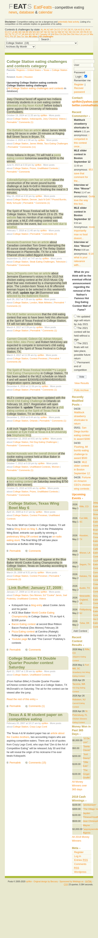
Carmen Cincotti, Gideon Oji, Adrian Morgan (34, 338)
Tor (22, 36)
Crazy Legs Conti (38, 726)
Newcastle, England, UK (85, 599)
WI (33, 34)
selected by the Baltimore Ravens (28, 296)
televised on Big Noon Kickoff (25, 105)
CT (62, 30)
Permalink (12, 122)
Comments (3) (14, 579)
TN (9, 34)
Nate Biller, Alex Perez (21, 342)
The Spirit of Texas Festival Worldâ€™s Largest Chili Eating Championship (36, 371)
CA (55, 30)
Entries (81, 860)
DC (65, 30)
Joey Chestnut (50, 119)
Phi (11, 36)
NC (66, 32)
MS (34, 32)
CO (58, 30)
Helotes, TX (85, 576)
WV (30, 34)
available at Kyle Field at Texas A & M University (37, 432)
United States (34, 70)
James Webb (36, 143)
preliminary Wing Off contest (22, 536)
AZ (48, 30)
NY (63, 32)
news (13, 12)
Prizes (33, 168)
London (33, 302)
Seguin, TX (85, 564)
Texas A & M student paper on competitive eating (35, 717)
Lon (84, 34)
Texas (46, 70)
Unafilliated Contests (47, 168)
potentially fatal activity (68, 22)
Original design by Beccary (46, 881)
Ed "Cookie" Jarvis (52, 595)
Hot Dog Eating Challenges (43, 442)
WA (26, 34)
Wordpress (80, 872)
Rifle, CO (84, 506)
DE (69, 30)
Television (61, 261)
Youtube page (19, 639)
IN (86, 30)
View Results (81, 383)
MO (38, 32)
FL (72, 30)
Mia (91, 34)
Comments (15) (37, 762)
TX (13, 34)
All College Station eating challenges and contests (35, 88)
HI (79, 30)
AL (42, 30)
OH (74, 32)
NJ (56, 32)
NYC (7, 36)
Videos (62, 119)
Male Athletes (45, 302)
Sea (19, 36)
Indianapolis (36, 119)
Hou (77, 34)
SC (90, 32)
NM (59, 32)
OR (81, 32)
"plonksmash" (90, 805)
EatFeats (43, 7)
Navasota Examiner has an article (28, 242)
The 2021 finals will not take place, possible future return (82, 351)
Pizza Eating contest (23, 631)
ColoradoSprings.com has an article (29, 179)
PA (84, 32)
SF (15, 36)
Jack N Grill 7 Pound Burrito (52, 199)
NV (49, 32)
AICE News (14, 569)
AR (51, 30)
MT (42, 32)
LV (88, 34)
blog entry (36, 605)
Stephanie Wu (21, 435)
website (11, 217)
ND (70, 32)
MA (23, 32)
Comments (24, 171)
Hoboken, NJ (78, 699)
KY (9, 32)
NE (45, 32)
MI (27, 32)
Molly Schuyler (14, 203)
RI (88, 32)
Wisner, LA (84, 553)
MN (30, 32)
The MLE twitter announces (24, 314)
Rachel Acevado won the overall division (32, 453)
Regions (20, 70)
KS (6, 32)
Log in (77, 856)
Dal (64, 34)
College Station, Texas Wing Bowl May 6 (34, 505)
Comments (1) (26, 122)
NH (52, 32)
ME (16, 32)
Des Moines (36, 595)
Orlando (34, 420)
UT (16, 34)
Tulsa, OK (84, 623)
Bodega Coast (16, 478)
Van (26, 36)
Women (56, 467)
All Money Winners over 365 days (79, 785)
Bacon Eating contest (24, 624)
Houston (28, 77)
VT (19, 34)
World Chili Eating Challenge (25, 401)
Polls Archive (81, 390)
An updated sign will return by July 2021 (82, 320)
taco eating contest (21, 481)
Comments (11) (28, 147)
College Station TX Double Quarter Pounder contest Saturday (32, 662)
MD (20, 32)
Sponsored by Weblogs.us (71, 881)
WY (37, 34)
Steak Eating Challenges (42, 261)
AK (45, 30)
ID (81, 30)
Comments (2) (50, 234)
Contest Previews (38, 358)
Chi (61, 34)
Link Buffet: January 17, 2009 (35, 588)
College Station (59, 70)
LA (13, 32)
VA (23, 34)
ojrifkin (43, 115)
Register (78, 84)
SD (6, 34)
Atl (53, 34)
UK (49, 34)
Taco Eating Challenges (56, 143)
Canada (43, 34)
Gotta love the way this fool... (84, 200)
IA (89, 30)
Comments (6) (14, 362)
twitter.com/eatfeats (85, 105)
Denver (33, 199)
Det (73, 34)
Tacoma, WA (78, 684)
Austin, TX (84, 588)
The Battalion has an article (24, 130)
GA (75, 30)
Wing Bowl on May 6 (25, 529)
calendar (46, 12)
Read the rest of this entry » (22, 699)
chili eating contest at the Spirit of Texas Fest (35, 409)
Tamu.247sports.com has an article (29, 273)
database (26, 12)
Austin (19, 77)
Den (69, 34)
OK (77, 32)
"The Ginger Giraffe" (86, 774)
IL (84, 30)
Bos (57, 34)
